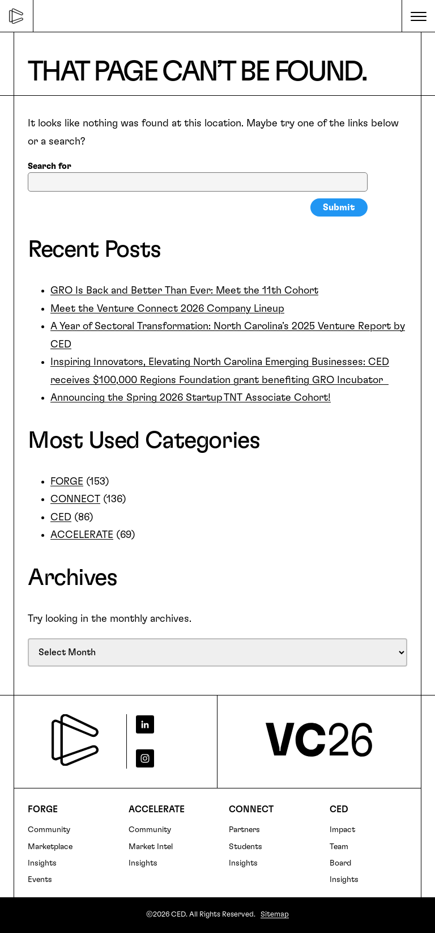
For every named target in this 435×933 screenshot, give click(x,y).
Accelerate (157, 809)
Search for (49, 166)
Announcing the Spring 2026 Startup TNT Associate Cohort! (190, 398)
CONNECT (75, 499)
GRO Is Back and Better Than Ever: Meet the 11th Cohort (184, 291)
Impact (342, 830)
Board (340, 863)
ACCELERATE (81, 535)
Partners (244, 830)
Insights (42, 863)
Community (49, 830)
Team (339, 847)
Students (245, 847)
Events (40, 880)
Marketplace (50, 847)
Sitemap (275, 914)
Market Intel (151, 847)
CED (60, 517)
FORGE (66, 482)
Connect (251, 809)
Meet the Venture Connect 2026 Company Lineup (167, 309)
